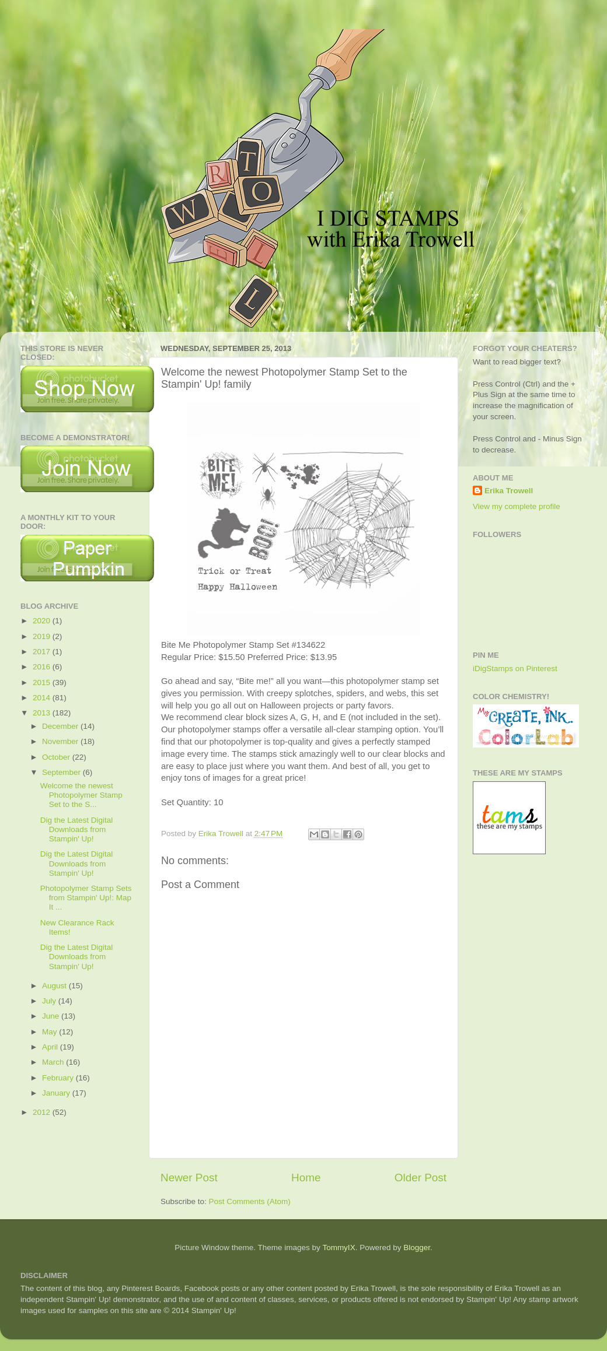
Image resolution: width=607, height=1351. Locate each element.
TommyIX (338, 1247)
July (50, 1000)
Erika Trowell (508, 490)
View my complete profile (516, 506)
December (61, 726)
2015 (43, 682)
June (51, 1016)
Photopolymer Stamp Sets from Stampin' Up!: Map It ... (86, 897)
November (61, 741)
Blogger (416, 1247)
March (54, 1062)
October (57, 757)
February (59, 1077)
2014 (43, 697)
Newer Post (189, 1177)
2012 (43, 1112)
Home (305, 1177)
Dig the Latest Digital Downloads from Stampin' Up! (76, 829)
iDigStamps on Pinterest (515, 668)
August (55, 985)
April (51, 1047)
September (62, 772)
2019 (43, 636)
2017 (43, 651)
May (50, 1031)
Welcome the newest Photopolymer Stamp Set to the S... (81, 795)
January (57, 1093)
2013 (43, 712)
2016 (43, 666)
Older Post (420, 1177)
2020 (43, 620)
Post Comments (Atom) (250, 1201)
